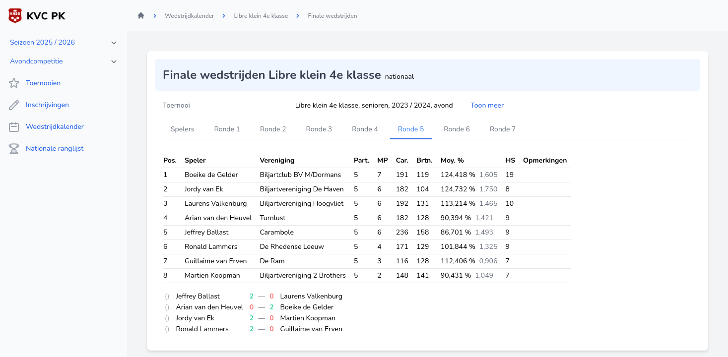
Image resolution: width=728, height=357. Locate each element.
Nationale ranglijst (45, 149)
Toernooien (34, 83)
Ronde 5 (411, 129)
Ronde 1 (227, 129)
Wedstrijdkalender (46, 127)
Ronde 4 (365, 129)
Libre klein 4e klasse (261, 16)
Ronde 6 (457, 129)
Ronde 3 (319, 129)
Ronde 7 (503, 129)
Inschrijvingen (38, 105)
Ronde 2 (273, 129)
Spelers (182, 129)
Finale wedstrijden (332, 16)
